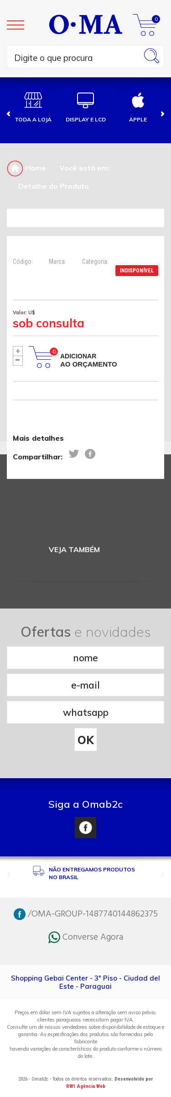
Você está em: (84, 167)
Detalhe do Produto (53, 186)
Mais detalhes (38, 438)
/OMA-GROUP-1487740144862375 (86, 914)
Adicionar (88, 360)
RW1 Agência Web (85, 1086)
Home (26, 167)
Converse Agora (85, 937)
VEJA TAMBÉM (74, 549)
